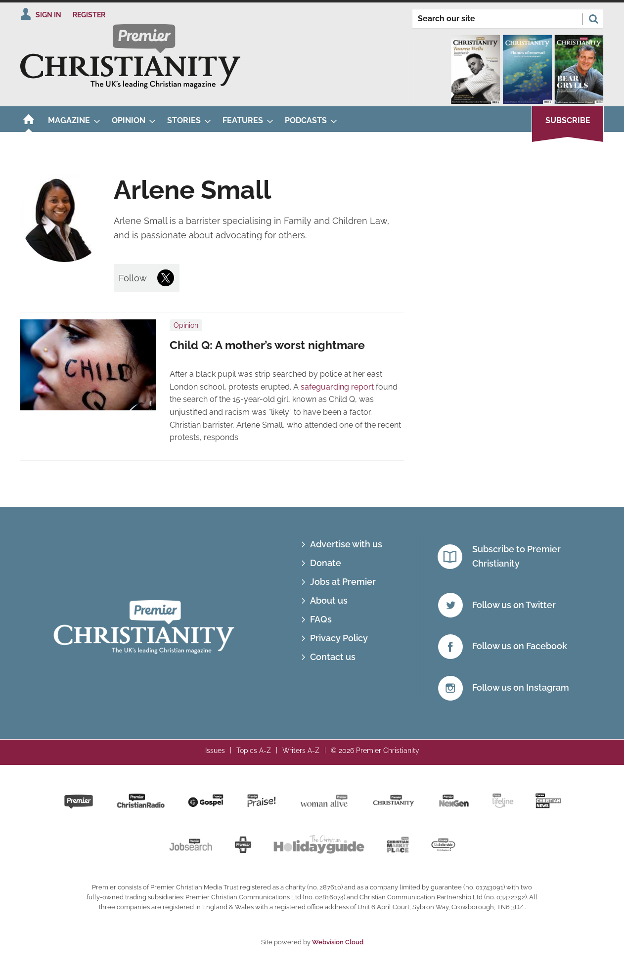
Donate (325, 563)
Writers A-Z (300, 750)
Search (593, 19)
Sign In (48, 15)
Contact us (333, 657)
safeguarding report (337, 387)
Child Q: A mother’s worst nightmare (267, 345)
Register (89, 15)
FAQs (321, 619)
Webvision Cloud (337, 942)
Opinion (186, 325)
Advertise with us (346, 544)
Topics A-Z (253, 750)
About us (329, 600)
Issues (215, 750)
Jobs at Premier (343, 581)
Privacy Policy (339, 638)
